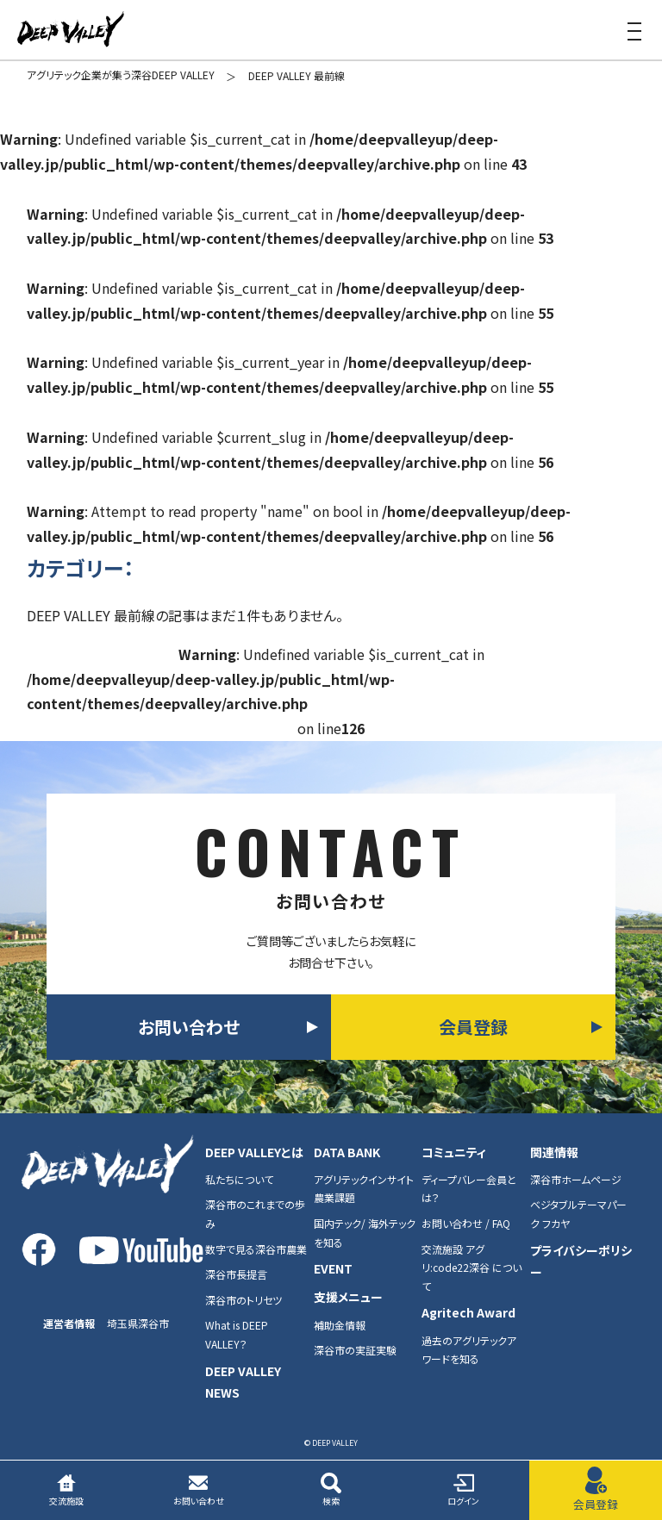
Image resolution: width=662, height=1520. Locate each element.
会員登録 (473, 1026)
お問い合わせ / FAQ (466, 1223)
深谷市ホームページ (575, 1179)
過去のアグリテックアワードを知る (469, 1350)
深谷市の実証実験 (355, 1349)
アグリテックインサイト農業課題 (364, 1188)
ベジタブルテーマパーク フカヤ (578, 1213)
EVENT (333, 1268)
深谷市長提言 (236, 1274)
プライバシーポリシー (581, 1261)
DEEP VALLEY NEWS (243, 1381)
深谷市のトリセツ (243, 1300)
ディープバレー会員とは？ (469, 1188)
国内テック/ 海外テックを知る (364, 1232)
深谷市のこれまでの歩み (255, 1213)
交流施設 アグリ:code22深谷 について (471, 1267)
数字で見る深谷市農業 (256, 1249)
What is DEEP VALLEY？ (236, 1334)
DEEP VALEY (70, 30)
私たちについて (239, 1179)
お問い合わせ (189, 1026)
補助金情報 (339, 1325)
